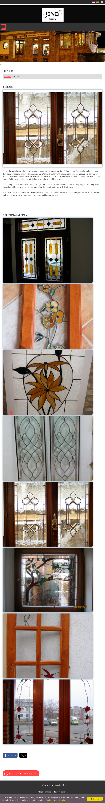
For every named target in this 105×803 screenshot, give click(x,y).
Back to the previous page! (23, 773)
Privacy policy (60, 791)
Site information (44, 791)
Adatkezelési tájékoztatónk (57, 800)
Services (7, 76)
